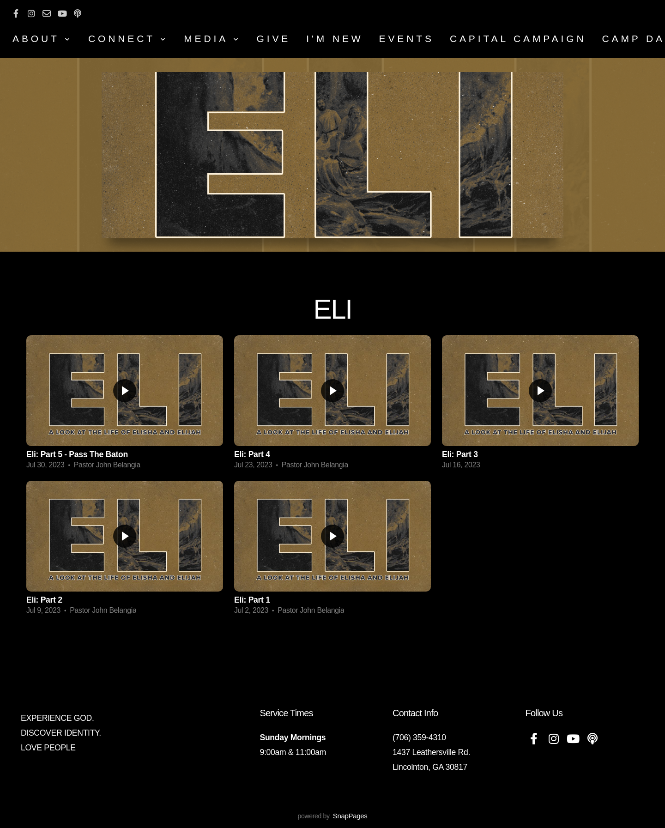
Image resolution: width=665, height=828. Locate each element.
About (42, 38)
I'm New (334, 38)
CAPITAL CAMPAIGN (518, 38)
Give (274, 38)
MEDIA (212, 38)
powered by (332, 816)
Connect (128, 38)
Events (406, 38)
